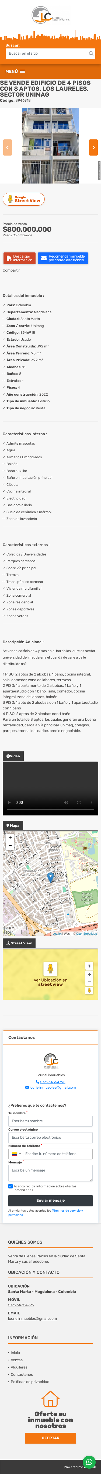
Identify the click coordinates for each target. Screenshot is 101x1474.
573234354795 (52, 1082)
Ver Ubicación (48, 980)
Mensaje (16, 1162)
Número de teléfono (25, 1146)
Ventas (17, 1360)
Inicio (15, 1352)
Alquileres (19, 1367)
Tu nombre (17, 1113)
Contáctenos (22, 1374)
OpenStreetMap (86, 933)
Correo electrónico (24, 1129)
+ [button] (10, 838)
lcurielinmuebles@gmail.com (53, 1087)
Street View (24, 199)
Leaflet (57, 933)
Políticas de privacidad (30, 1382)
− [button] (10, 846)
